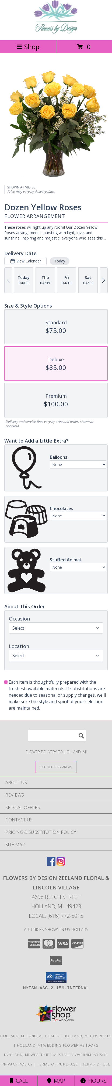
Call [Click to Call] (19, 1080)
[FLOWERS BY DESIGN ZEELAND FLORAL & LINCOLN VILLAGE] (56, 32)
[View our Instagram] (61, 864)
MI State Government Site (80, 1054)
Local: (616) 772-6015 (56, 915)
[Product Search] (57, 736)
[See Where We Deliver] (56, 766)
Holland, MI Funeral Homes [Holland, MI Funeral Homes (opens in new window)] (29, 1035)
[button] (56, 977)
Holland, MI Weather (26, 1054)
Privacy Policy (17, 1064)
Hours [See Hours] (93, 1080)
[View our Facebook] (51, 864)
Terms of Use (96, 1064)
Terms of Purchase (57, 1064)
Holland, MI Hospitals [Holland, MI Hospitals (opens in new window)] (88, 1035)
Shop (28, 46)
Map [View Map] (56, 1080)
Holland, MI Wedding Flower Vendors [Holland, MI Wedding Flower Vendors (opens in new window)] (58, 1045)
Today (59, 261)
